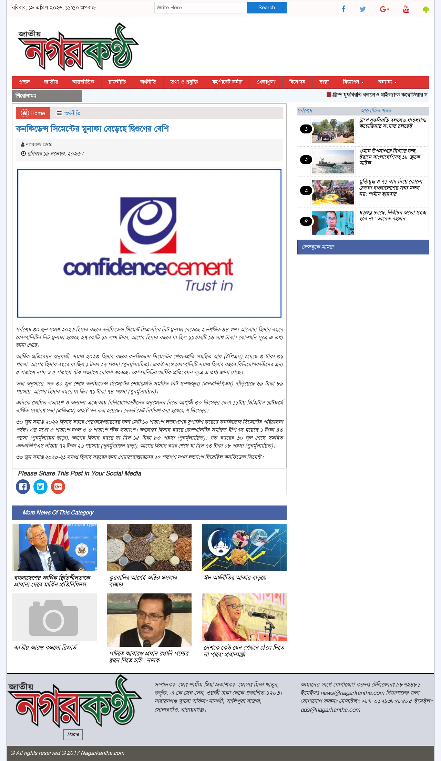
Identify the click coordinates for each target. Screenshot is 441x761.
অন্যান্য (387, 82)
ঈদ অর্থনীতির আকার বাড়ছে (235, 577)
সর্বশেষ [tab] (304, 110)
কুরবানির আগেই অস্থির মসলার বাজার (143, 581)
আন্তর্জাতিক (83, 82)
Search (266, 7)
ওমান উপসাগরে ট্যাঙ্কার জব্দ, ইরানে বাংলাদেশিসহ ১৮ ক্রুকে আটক (389, 157)
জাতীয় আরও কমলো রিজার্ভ (45, 647)
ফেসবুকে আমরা (318, 246)
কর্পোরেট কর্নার (227, 82)
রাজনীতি (117, 82)
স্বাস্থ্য (324, 82)
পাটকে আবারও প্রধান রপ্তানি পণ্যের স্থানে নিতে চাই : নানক (148, 657)
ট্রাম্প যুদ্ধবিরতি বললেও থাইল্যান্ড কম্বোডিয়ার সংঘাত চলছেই (392, 123)
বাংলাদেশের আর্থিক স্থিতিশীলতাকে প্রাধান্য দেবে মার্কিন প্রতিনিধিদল (52, 581)
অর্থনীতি (148, 82)
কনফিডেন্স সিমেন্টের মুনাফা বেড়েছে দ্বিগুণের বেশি (92, 129)
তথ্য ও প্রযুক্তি (184, 82)
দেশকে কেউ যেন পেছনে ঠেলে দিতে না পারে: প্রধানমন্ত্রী (244, 651)
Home (33, 113)
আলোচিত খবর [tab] (375, 110)
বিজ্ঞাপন (353, 82)
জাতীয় (51, 82)
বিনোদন (297, 82)
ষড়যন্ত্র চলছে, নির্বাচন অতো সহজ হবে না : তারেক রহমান (392, 215)
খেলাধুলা (266, 82)
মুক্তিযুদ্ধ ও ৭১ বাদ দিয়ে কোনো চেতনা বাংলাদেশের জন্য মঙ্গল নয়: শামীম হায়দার (390, 187)
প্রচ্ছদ (24, 82)
